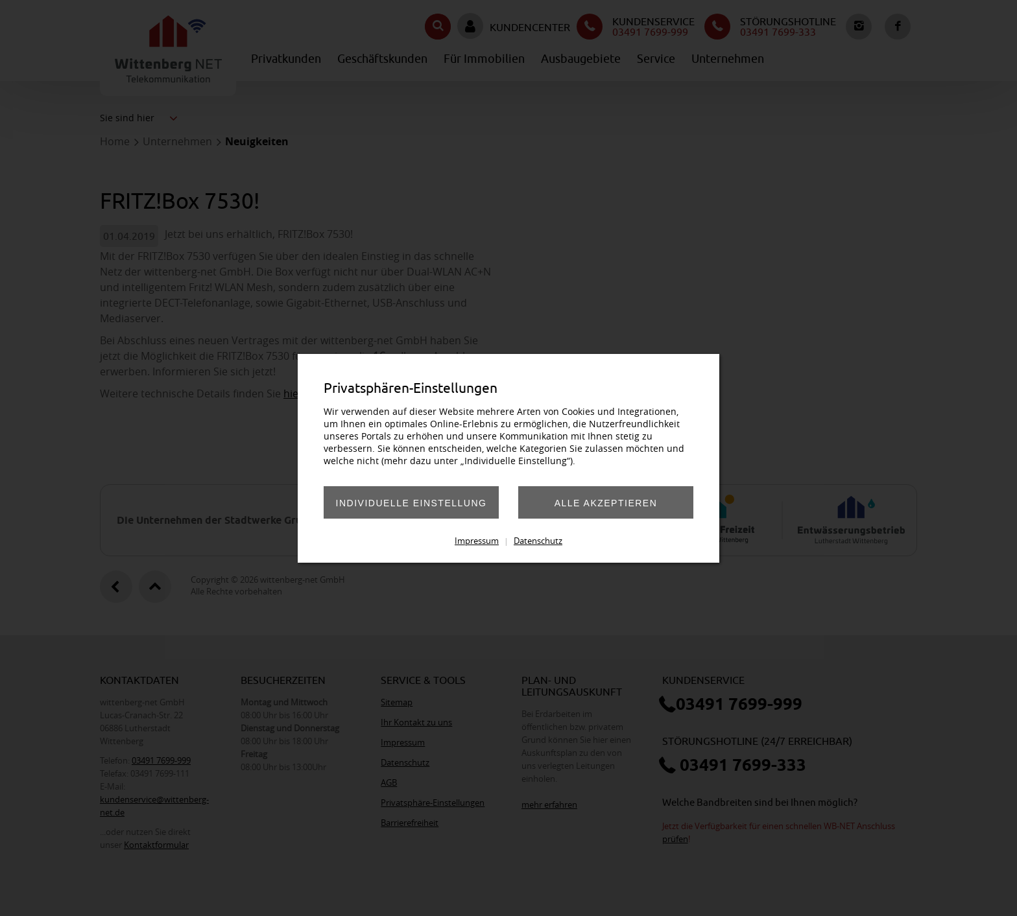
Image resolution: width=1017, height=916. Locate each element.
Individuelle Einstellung (411, 503)
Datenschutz (538, 540)
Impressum (477, 540)
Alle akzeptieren (606, 503)
